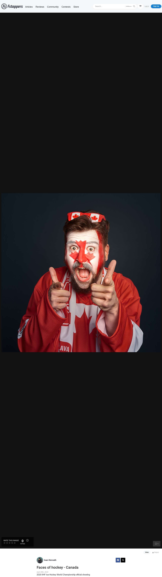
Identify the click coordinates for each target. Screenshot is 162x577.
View (147, 552)
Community (53, 7)
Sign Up (156, 6)
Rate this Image (11, 540)
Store (76, 7)
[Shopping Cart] (140, 6)
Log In (147, 6)
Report (155, 552)
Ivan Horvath (50, 560)
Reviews (40, 7)
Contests (66, 7)
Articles (29, 7)
